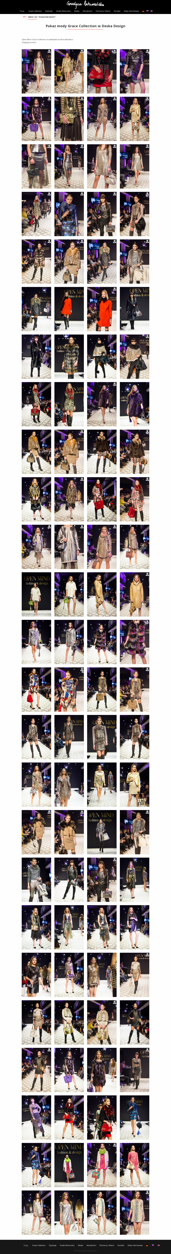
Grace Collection (35, 11)
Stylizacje (49, 11)
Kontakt (117, 11)
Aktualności (87, 11)
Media (76, 11)
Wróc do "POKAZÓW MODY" (42, 17)
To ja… (22, 11)
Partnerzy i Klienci (103, 11)
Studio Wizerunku (63, 11)
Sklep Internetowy (131, 11)
